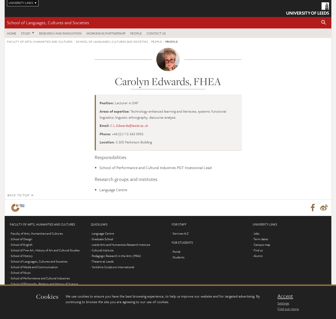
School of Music (21, 272)
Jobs (256, 233)
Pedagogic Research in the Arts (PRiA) (116, 255)
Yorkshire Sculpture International (113, 267)
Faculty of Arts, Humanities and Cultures (40, 41)
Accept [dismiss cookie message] (285, 296)
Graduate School (102, 239)
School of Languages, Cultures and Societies (48, 22)
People (136, 33)
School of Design (21, 239)
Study (26, 33)
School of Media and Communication (34, 267)
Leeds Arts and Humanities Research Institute (121, 244)
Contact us (156, 33)
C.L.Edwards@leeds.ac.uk (129, 125)
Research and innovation (60, 33)
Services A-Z (181, 233)
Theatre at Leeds (102, 261)
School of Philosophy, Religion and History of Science (44, 283)
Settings (283, 303)
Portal (176, 251)
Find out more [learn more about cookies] (288, 308)
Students (178, 257)
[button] (323, 23)
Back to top (18, 195)
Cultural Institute (103, 250)
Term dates (260, 239)
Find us (258, 250)
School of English (21, 244)
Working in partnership (106, 33)
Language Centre (103, 233)
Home (11, 33)
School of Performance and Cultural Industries (40, 278)
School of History (22, 255)
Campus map (262, 244)
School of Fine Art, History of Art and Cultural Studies (45, 250)
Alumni (258, 255)
